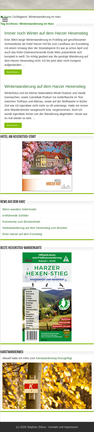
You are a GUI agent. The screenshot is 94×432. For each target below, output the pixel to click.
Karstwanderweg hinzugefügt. (54, 358)
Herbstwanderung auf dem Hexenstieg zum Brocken (34, 227)
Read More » (13, 72)
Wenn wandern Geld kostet (19, 209)
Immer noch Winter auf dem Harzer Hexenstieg (46, 33)
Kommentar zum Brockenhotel (21, 221)
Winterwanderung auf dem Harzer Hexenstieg (44, 86)
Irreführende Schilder (15, 215)
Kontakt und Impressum (63, 427)
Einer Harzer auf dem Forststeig (22, 234)
